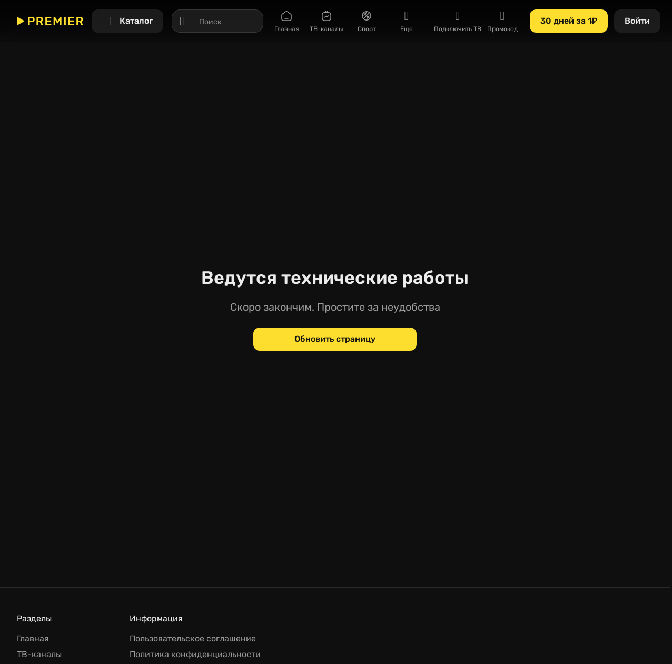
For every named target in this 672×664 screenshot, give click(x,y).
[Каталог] (127, 21)
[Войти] (637, 21)
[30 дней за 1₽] (569, 21)
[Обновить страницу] (335, 339)
